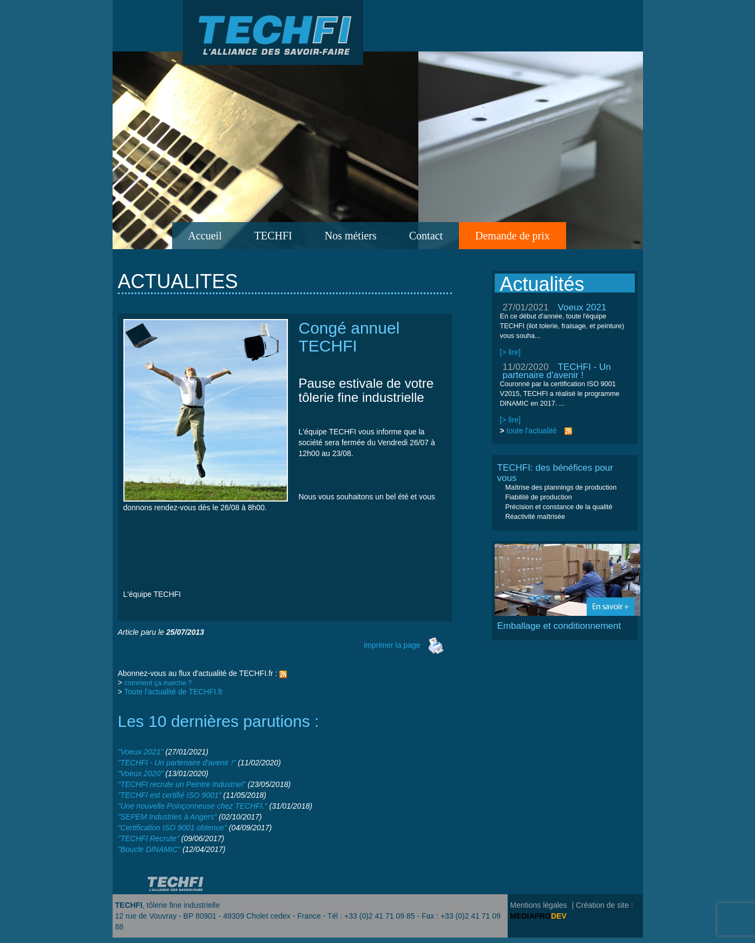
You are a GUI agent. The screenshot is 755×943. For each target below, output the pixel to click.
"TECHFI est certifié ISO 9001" (169, 795)
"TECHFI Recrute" (148, 838)
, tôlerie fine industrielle (167, 905)
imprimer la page (404, 645)
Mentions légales (538, 905)
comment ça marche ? (158, 683)
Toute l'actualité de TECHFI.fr (173, 691)
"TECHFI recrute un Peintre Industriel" (182, 784)
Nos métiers (351, 236)
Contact (426, 236)
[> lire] (510, 352)
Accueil (205, 236)
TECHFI (273, 236)
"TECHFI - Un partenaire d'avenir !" (177, 762)
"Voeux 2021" (140, 751)
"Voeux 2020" (140, 773)
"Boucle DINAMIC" (149, 849)
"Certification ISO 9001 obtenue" (172, 827)
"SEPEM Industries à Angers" (167, 816)
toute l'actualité (532, 430)
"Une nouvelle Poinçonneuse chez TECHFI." (192, 806)
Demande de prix (512, 236)
